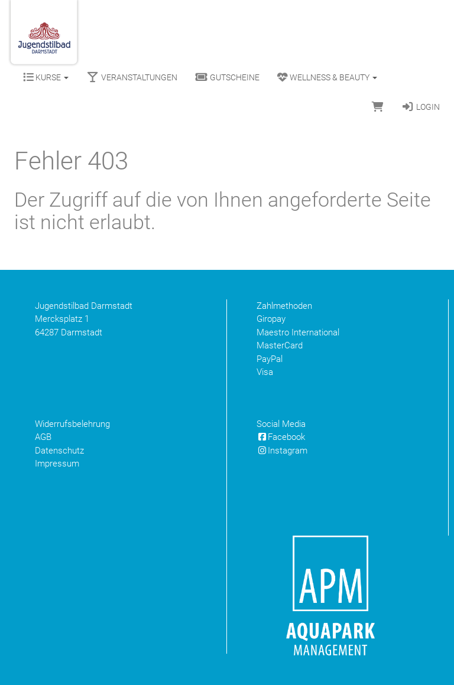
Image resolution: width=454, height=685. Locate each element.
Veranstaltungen (131, 77)
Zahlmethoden (284, 306)
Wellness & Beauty (327, 77)
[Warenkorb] (378, 107)
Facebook (281, 437)
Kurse (46, 77)
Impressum (57, 463)
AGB (43, 437)
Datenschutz (59, 450)
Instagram (282, 450)
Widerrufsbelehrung (72, 424)
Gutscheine (227, 77)
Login (420, 107)
